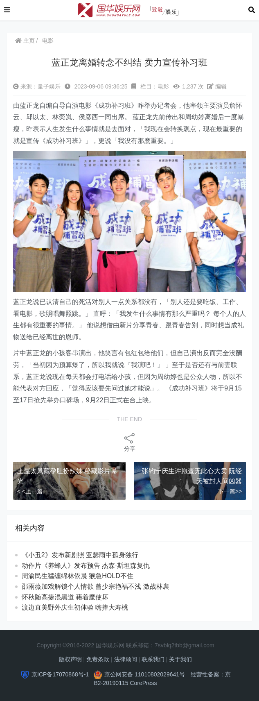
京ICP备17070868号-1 (60, 674)
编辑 (217, 86)
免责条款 (97, 659)
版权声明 (70, 659)
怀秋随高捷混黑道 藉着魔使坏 (73, 597)
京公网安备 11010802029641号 (144, 674)
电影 (48, 40)
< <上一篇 (30, 491)
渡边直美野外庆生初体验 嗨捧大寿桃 (82, 607)
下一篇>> (230, 491)
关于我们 (180, 659)
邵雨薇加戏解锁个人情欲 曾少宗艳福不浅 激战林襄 (100, 586)
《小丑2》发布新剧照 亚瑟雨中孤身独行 (80, 554)
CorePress (143, 683)
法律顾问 (125, 659)
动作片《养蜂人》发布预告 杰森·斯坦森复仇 (86, 565)
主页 (25, 40)
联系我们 (153, 659)
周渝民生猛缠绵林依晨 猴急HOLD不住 (85, 575)
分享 (130, 442)
